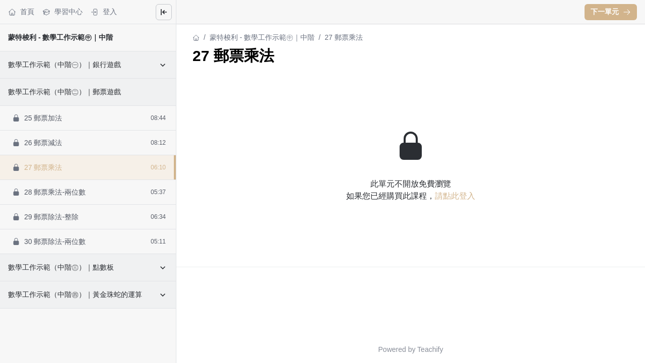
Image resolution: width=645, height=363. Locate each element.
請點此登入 (455, 196)
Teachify (430, 349)
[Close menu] (164, 12)
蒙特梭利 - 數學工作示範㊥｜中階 (60, 37)
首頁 (21, 12)
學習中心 (62, 12)
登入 (104, 12)
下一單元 (611, 12)
